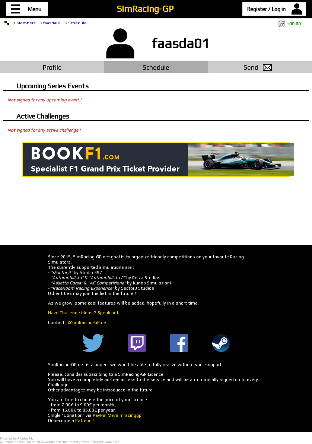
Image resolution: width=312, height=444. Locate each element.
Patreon (83, 420)
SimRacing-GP (145, 9)
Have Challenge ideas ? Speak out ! (84, 312)
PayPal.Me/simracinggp (117, 415)
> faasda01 (50, 23)
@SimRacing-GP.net (88, 322)
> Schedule (76, 23)
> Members (24, 23)
